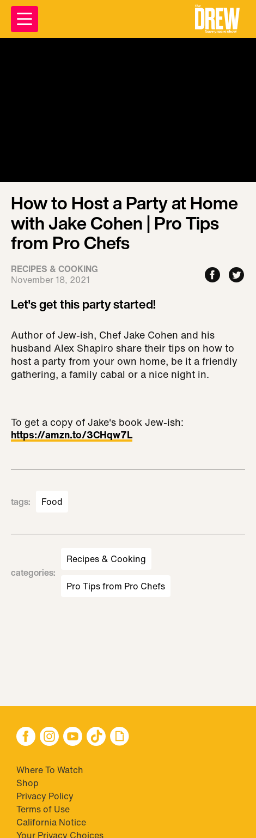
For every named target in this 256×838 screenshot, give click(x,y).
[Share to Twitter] (236, 275)
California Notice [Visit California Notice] (51, 822)
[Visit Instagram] (49, 737)
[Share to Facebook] (212, 275)
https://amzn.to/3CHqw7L (71, 435)
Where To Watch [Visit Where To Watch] (49, 769)
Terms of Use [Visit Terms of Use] (43, 809)
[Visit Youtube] (72, 737)
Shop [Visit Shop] (27, 782)
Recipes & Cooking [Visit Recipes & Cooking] (106, 558)
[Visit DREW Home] (217, 19)
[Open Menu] (24, 19)
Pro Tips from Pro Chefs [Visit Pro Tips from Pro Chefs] (115, 586)
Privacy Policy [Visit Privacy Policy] (45, 796)
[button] (217, 19)
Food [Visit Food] (52, 501)
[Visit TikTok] (96, 737)
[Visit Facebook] (25, 737)
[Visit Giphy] (119, 737)
